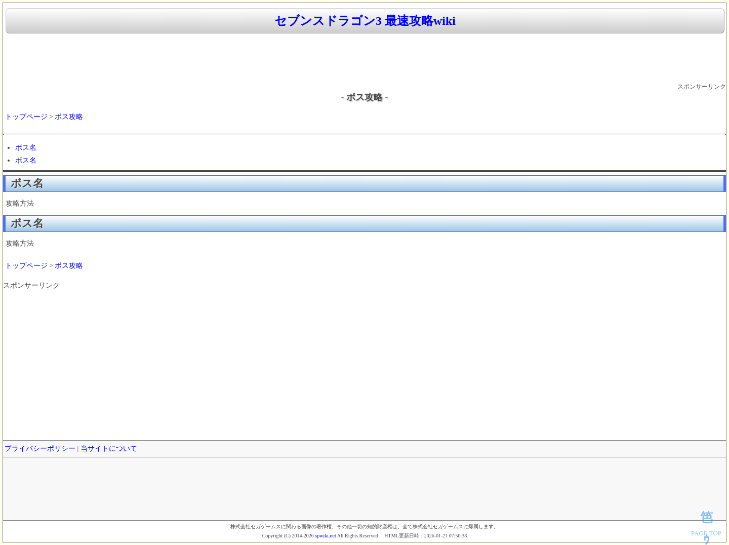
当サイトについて (108, 448)
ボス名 (25, 147)
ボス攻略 (69, 117)
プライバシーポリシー (40, 448)
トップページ (26, 117)
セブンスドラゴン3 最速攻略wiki (365, 20)
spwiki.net (325, 535)
